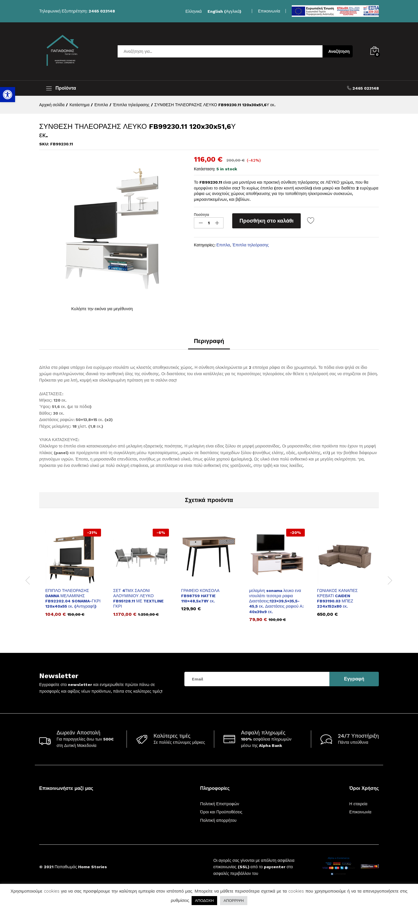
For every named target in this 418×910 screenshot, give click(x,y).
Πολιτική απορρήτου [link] (218, 820)
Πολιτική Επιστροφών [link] (219, 803)
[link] (7, 94)
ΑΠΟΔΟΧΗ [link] (204, 900)
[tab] (209, 343)
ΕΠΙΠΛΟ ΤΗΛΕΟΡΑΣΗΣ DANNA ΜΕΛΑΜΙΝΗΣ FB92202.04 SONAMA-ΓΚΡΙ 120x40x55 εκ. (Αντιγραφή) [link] (72, 598)
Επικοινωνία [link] (269, 11)
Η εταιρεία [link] (358, 803)
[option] (73, 577)
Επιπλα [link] (223, 245)
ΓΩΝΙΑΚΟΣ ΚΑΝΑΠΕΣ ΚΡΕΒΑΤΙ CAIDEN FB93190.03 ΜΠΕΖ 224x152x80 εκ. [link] (337, 598)
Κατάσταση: (204, 169)
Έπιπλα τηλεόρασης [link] (250, 245)
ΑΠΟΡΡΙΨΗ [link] (234, 900)
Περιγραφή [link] (209, 341)
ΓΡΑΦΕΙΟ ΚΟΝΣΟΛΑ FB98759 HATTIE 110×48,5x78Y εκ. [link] (200, 595)
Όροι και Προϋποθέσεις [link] (221, 812)
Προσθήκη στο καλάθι (266, 221)
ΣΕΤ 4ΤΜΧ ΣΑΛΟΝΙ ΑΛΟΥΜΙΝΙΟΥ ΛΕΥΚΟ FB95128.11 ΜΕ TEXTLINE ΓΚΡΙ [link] (138, 598)
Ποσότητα (201, 214)
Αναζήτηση (339, 51)
